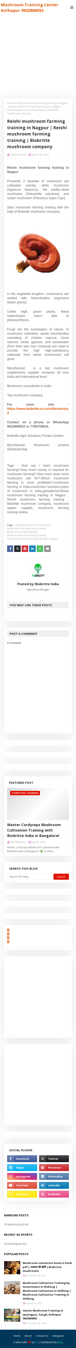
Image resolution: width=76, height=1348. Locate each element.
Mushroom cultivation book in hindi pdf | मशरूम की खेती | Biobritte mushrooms (47, 1267)
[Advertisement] (38, 54)
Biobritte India (18, 154)
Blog (60, 1342)
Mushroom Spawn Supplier (22, 532)
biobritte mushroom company (33, 525)
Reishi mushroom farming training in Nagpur (42, 103)
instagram (58, 1336)
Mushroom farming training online (26, 528)
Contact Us (42, 1336)
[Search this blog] (30, 877)
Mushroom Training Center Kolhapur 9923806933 (29, 7)
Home (10, 103)
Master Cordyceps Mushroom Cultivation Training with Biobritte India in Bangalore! (34, 830)
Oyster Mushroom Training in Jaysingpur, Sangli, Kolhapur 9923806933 (43, 1314)
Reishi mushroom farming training (26, 535)
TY (36, 1342)
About (28, 1336)
